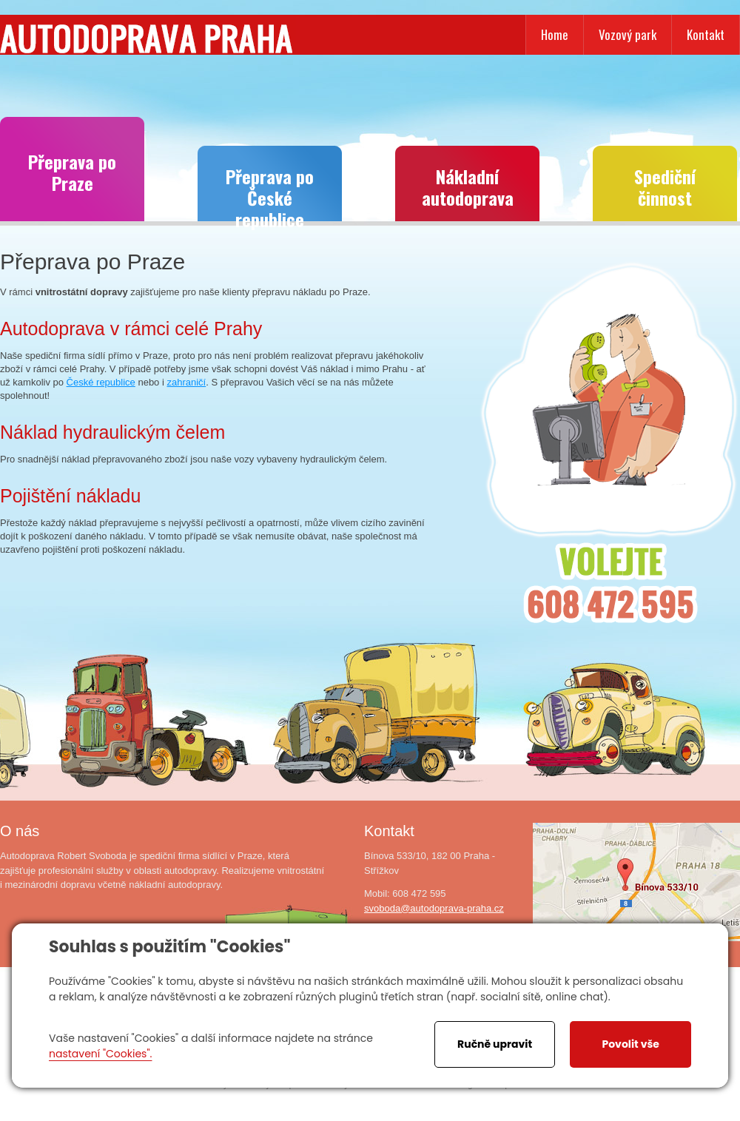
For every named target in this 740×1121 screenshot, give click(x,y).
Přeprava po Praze (72, 172)
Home (554, 34)
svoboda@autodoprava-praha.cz (434, 908)
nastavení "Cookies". (100, 1053)
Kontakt (705, 34)
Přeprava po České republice (270, 192)
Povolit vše (630, 1044)
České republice (101, 382)
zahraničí (186, 382)
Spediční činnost (665, 187)
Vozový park (627, 34)
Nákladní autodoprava (468, 187)
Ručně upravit (494, 1044)
